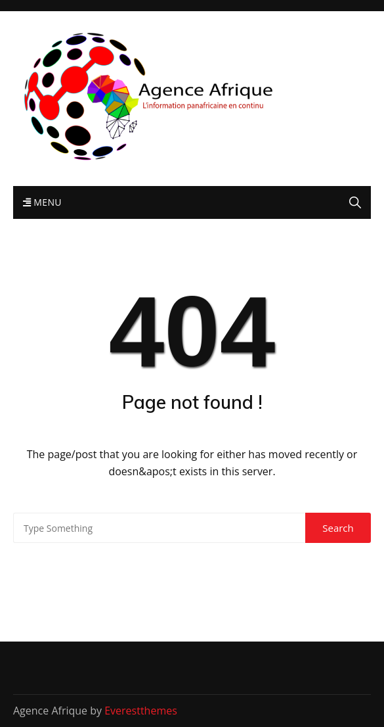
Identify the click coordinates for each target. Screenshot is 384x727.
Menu (42, 202)
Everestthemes (140, 710)
